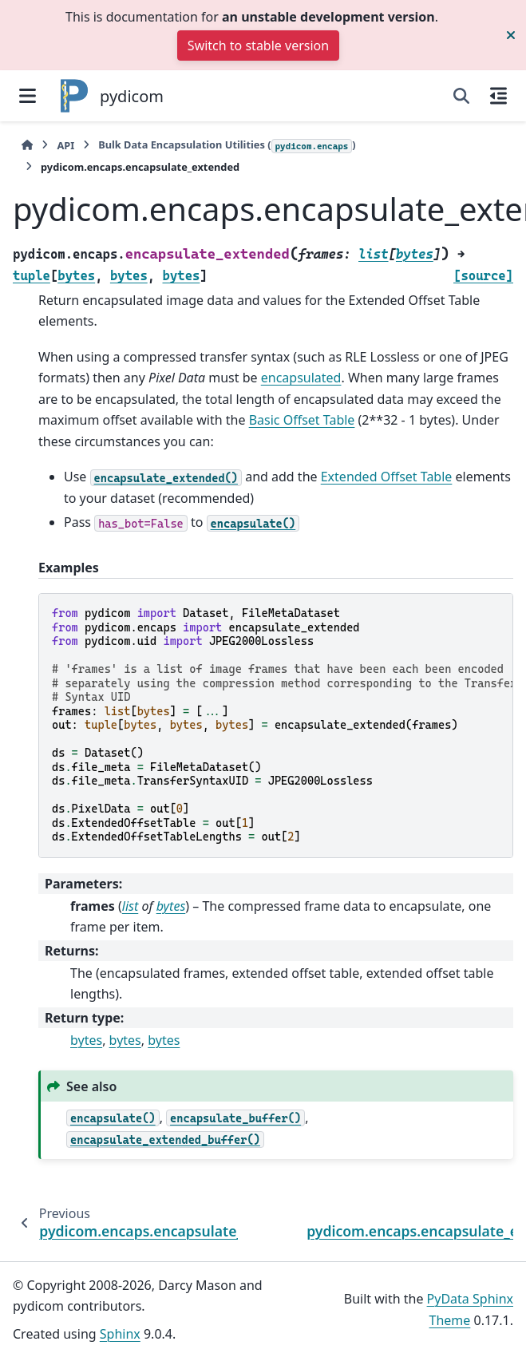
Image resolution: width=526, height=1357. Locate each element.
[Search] (461, 95)
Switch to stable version (258, 45)
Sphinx (120, 1334)
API (65, 145)
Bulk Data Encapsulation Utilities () (227, 145)
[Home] (27, 145)
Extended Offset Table (387, 476)
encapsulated (301, 377)
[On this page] (498, 95)
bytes (86, 1040)
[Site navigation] (27, 95)
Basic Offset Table (302, 420)
